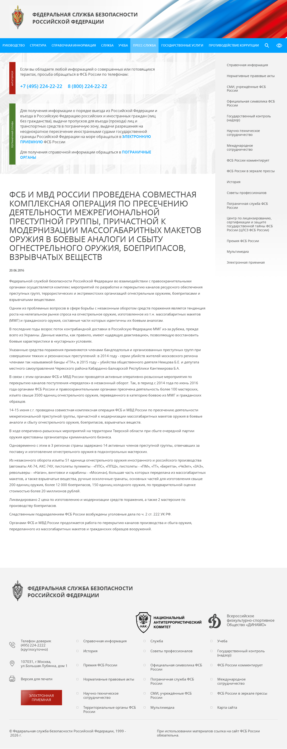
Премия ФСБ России (100, 665)
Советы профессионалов (171, 651)
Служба (107, 45)
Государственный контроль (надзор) (241, 653)
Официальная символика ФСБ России (176, 667)
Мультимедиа (162, 707)
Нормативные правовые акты (108, 679)
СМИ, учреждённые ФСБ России (171, 695)
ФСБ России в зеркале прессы (242, 693)
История (90, 651)
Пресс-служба (144, 45)
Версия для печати (37, 679)
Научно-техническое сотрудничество (101, 695)
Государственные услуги (182, 45)
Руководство (14, 45)
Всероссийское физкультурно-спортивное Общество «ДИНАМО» (251, 621)
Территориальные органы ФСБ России (109, 709)
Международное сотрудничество (231, 681)
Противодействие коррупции (234, 45)
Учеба (123, 45)
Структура (38, 45)
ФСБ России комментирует (240, 665)
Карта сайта (227, 707)
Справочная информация (74, 45)
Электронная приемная (41, 697)
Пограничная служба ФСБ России (172, 681)
